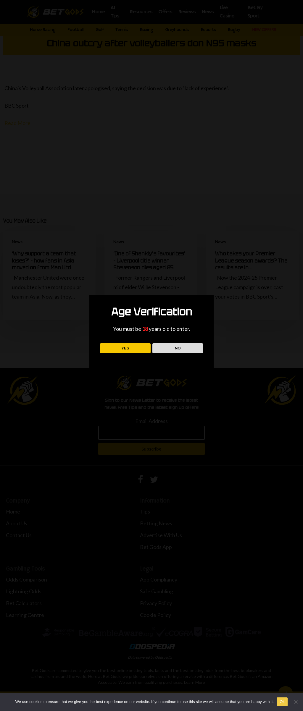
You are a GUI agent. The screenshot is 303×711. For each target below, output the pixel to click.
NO (178, 348)
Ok (282, 701)
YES (125, 348)
